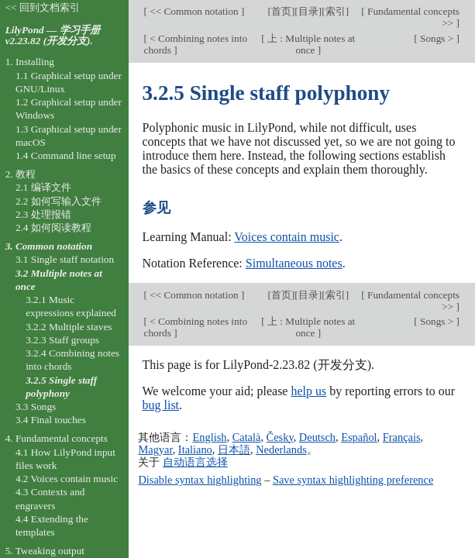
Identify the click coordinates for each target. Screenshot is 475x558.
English (209, 437)
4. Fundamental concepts (56, 438)
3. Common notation (48, 246)
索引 (335, 11)
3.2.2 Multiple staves (69, 326)
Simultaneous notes (294, 263)
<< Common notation (194, 11)
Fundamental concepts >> (412, 17)
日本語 (234, 449)
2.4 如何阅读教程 (53, 227)
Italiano (195, 449)
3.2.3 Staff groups (62, 340)
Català (246, 437)
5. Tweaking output (44, 550)
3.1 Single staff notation (64, 259)
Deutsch (317, 437)
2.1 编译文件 (43, 187)
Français (402, 437)
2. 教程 (20, 174)
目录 (308, 11)
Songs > (437, 38)
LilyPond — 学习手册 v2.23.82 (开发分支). (52, 35)
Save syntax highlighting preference (353, 480)
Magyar (155, 449)
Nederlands (281, 449)
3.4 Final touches (50, 419)
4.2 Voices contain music (66, 478)
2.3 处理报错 (43, 214)
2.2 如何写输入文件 (58, 201)
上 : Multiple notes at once (310, 44)
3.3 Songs (35, 406)
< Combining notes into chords (196, 44)
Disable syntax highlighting (199, 480)
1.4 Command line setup (65, 155)
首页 (281, 11)
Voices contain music (286, 236)
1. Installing (29, 61)
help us (308, 391)
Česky (280, 437)
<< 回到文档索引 (42, 7)
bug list (161, 405)
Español (359, 437)
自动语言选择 (195, 462)
